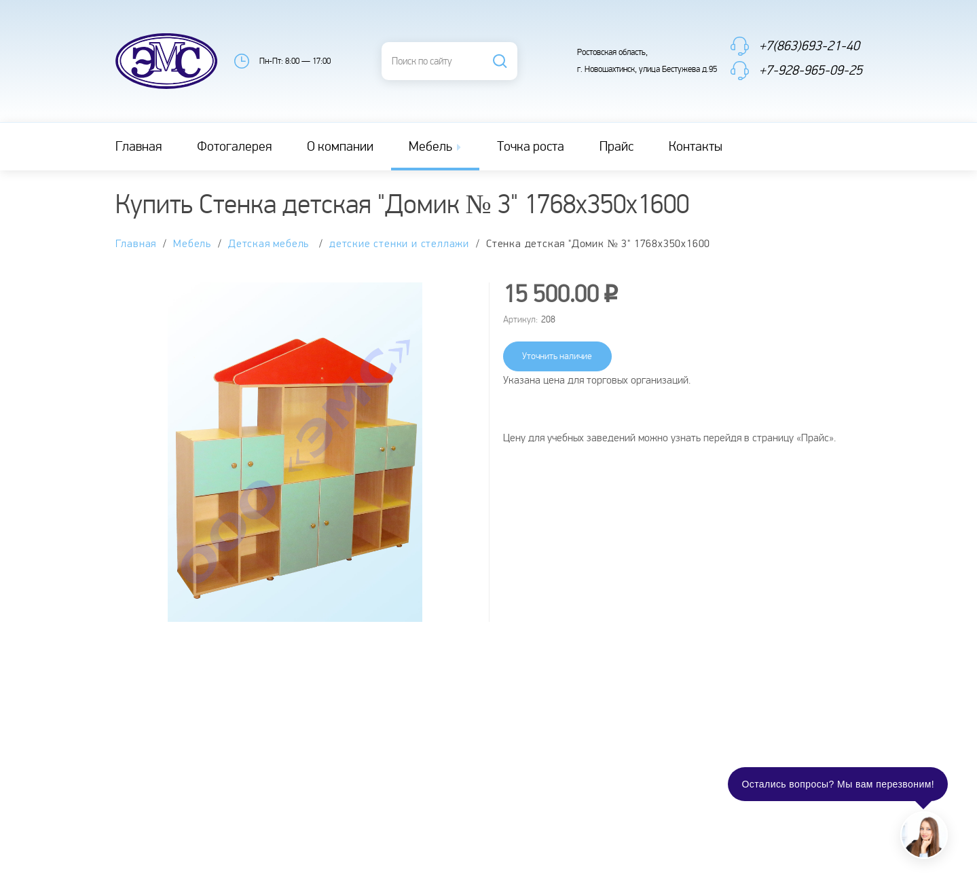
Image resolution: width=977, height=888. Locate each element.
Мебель (436, 146)
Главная (138, 146)
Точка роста (530, 146)
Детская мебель (270, 244)
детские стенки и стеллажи (399, 244)
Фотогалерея (234, 146)
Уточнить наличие (557, 356)
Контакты (695, 146)
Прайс (616, 146)
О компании (340, 146)
